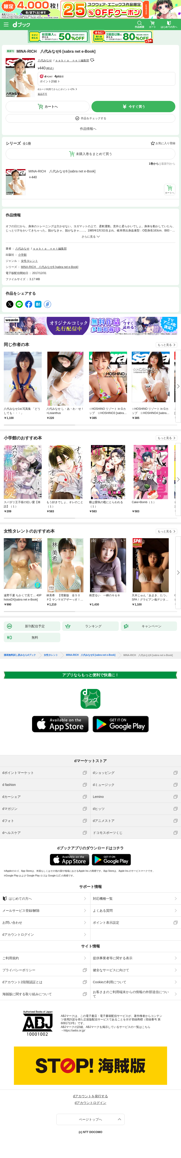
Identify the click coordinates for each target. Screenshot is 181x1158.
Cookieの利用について (109, 982)
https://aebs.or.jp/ (74, 1030)
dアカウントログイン (18, 934)
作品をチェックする (93, 118)
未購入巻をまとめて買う (94, 154)
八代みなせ (45, 60)
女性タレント (29, 261)
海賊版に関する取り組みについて (27, 994)
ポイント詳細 (48, 81)
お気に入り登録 (165, 143)
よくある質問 (103, 910)
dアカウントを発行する (90, 1096)
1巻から (154, 163)
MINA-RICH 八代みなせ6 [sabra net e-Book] (62, 171)
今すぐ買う (137, 106)
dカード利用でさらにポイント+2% (56, 89)
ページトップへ (90, 1119)
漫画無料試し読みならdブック (20, 655)
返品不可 (42, 94)
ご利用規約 (10, 958)
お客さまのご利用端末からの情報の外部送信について (131, 994)
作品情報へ (88, 129)
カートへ (51, 106)
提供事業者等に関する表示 (112, 958)
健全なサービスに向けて (111, 970)
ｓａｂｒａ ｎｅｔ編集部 (72, 60)
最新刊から (168, 163)
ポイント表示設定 (106, 922)
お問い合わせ (12, 922)
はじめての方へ (17, 898)
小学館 (22, 254)
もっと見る (165, 344)
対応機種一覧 (103, 898)
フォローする (92, 60)
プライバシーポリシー (18, 970)
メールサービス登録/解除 (21, 910)
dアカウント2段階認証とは (22, 982)
